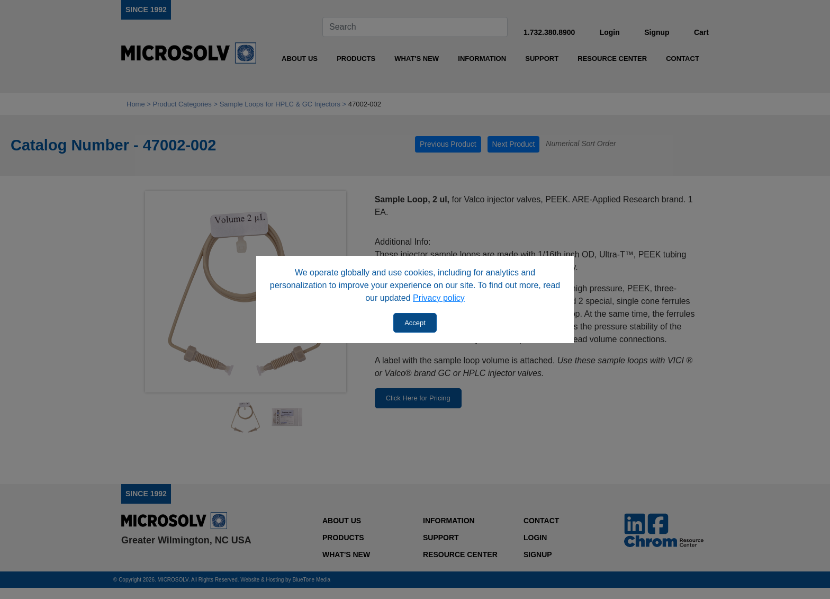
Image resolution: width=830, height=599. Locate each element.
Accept (415, 323)
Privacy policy (439, 297)
